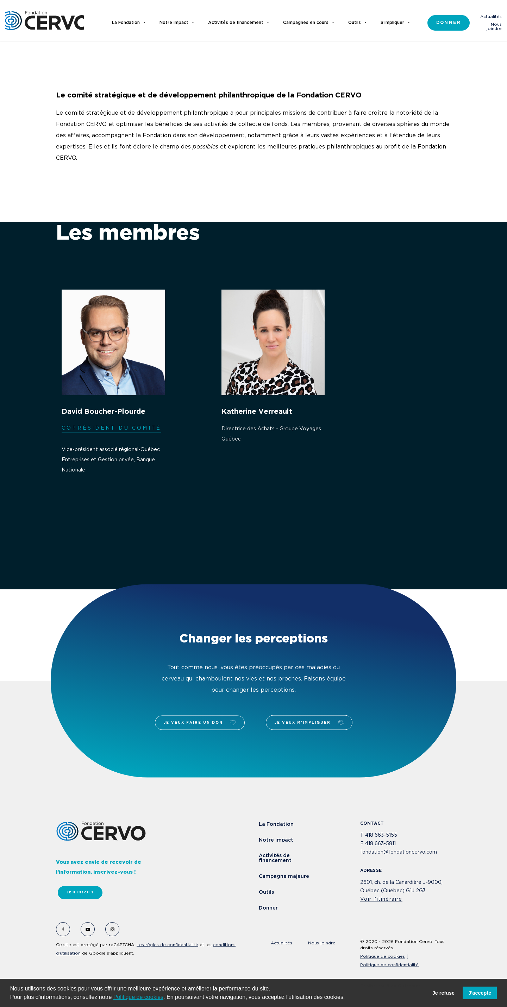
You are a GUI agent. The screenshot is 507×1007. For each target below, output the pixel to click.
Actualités (491, 17)
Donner (448, 23)
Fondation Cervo (44, 20)
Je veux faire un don (200, 722)
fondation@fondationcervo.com (398, 852)
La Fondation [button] (126, 23)
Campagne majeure (284, 876)
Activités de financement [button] (235, 23)
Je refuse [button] (443, 993)
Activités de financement (275, 858)
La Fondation (276, 824)
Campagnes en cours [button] (305, 23)
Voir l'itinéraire (381, 899)
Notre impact (276, 840)
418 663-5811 (380, 844)
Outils (266, 892)
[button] (347, 998)
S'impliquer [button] (392, 23)
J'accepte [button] (479, 993)
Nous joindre (494, 27)
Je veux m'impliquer (309, 723)
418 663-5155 (381, 835)
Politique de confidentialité (389, 965)
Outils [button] (354, 23)
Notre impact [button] (173, 23)
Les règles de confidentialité (167, 945)
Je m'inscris (80, 892)
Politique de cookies (138, 997)
